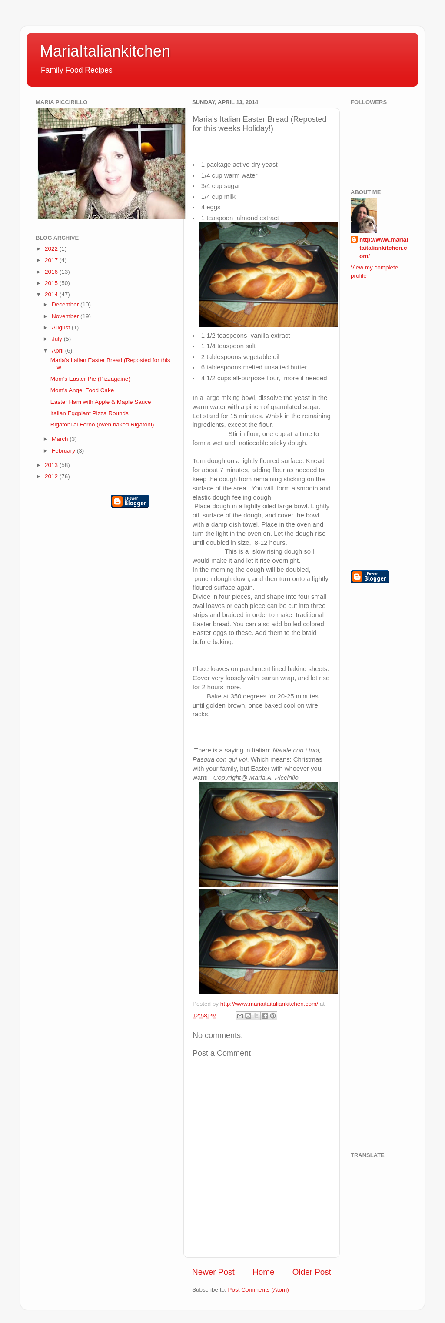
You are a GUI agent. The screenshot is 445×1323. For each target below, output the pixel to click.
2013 (52, 465)
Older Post (311, 1271)
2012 (52, 476)
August (62, 327)
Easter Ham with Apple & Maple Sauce (100, 402)
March (61, 439)
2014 (52, 294)
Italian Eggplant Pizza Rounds (89, 413)
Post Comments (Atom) (258, 1289)
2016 (52, 272)
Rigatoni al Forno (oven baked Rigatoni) (102, 424)
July (58, 339)
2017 (52, 260)
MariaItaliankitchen (105, 51)
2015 (52, 283)
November (66, 316)
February (64, 450)
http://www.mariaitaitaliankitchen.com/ (383, 247)
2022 (52, 248)
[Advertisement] (385, 423)
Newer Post (213, 1271)
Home (263, 1271)
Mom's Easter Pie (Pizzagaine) (90, 379)
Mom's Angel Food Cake (82, 390)
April (58, 350)
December (66, 304)
